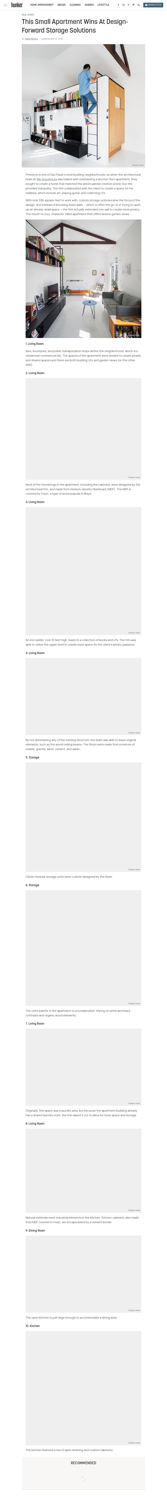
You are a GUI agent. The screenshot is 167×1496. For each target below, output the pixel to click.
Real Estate (28, 15)
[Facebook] (118, 5)
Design (62, 5)
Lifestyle (103, 5)
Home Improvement (41, 5)
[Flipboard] (134, 5)
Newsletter (153, 5)
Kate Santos (31, 39)
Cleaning (75, 5)
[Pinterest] (129, 5)
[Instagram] (123, 5)
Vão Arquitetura (46, 179)
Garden (89, 5)
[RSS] (139, 5)
